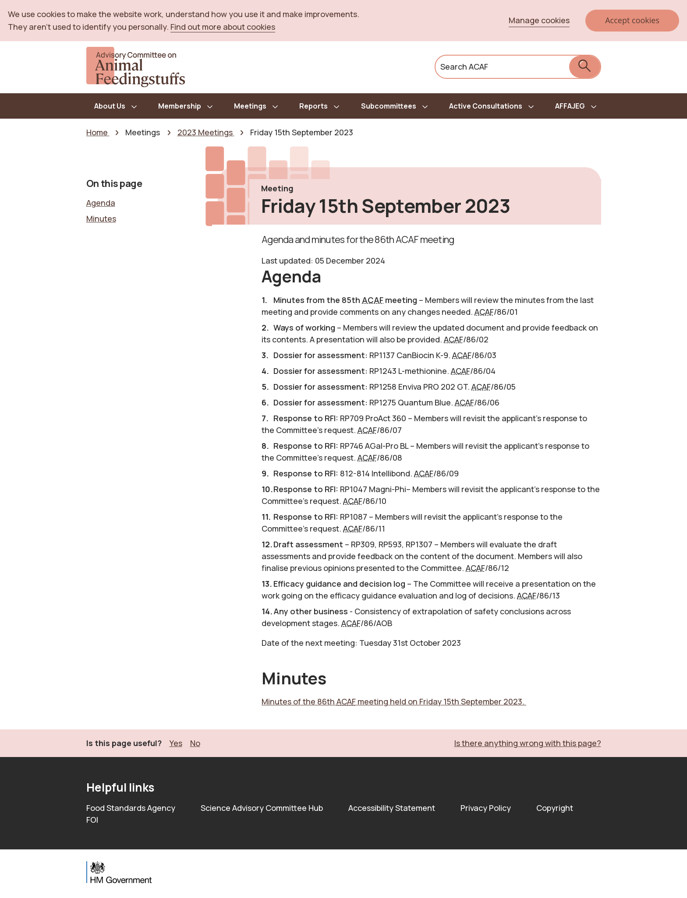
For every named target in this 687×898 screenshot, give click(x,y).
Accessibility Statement (391, 808)
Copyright (554, 808)
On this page (114, 183)
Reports (313, 106)
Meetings (250, 106)
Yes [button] (176, 742)
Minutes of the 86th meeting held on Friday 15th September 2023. (394, 701)
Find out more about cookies (222, 26)
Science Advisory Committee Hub (262, 808)
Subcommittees (388, 106)
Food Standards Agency (130, 808)
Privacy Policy (485, 808)
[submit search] (584, 67)
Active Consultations (485, 106)
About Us (109, 106)
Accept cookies (632, 20)
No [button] (195, 742)
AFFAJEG (570, 106)
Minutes (101, 218)
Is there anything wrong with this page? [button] (527, 743)
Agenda (100, 202)
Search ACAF (464, 66)
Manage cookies (539, 20)
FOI (92, 819)
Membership (179, 106)
